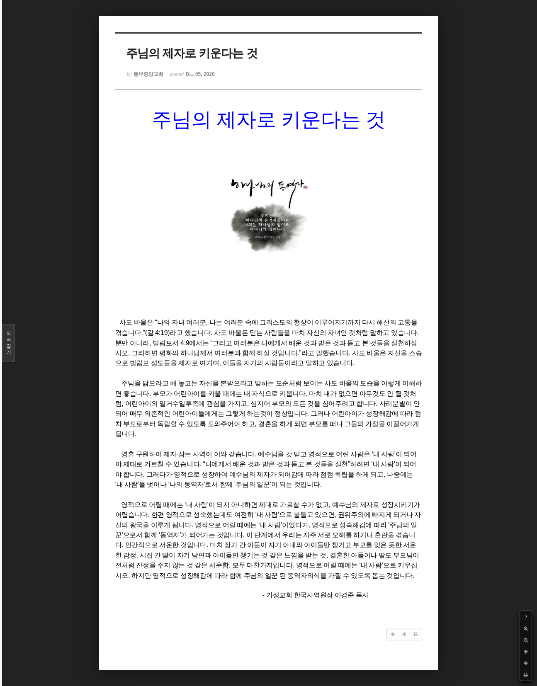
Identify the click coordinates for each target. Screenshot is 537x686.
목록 (8, 343)
